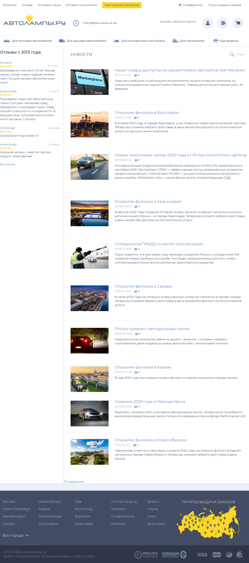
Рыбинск (118, 509)
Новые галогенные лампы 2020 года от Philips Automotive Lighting (181, 155)
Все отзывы (7, 164)
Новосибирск (50, 501)
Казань (44, 509)
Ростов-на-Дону (124, 501)
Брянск (153, 501)
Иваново (118, 523)
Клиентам (10, 5)
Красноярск (49, 523)
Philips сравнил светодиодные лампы (152, 329)
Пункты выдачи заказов (224, 5)
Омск (151, 516)
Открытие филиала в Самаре (143, 286)
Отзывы (27, 5)
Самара (9, 523)
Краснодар (84, 523)
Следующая (75, 481)
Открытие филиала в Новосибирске (151, 440)
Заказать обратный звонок (178, 21)
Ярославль (156, 523)
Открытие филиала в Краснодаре (148, 201)
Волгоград (83, 509)
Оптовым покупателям (81, 5)
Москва (9, 501)
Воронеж (82, 516)
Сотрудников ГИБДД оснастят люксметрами (159, 244)
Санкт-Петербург (17, 509)
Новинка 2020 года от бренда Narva (150, 402)
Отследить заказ (49, 5)
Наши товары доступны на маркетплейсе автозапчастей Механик (180, 70)
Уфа (78, 501)
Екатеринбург (14, 516)
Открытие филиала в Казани (143, 367)
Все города (12, 535)
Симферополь (193, 5)
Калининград (50, 516)
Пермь (153, 509)
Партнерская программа (122, 5)
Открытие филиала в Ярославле (147, 113)
